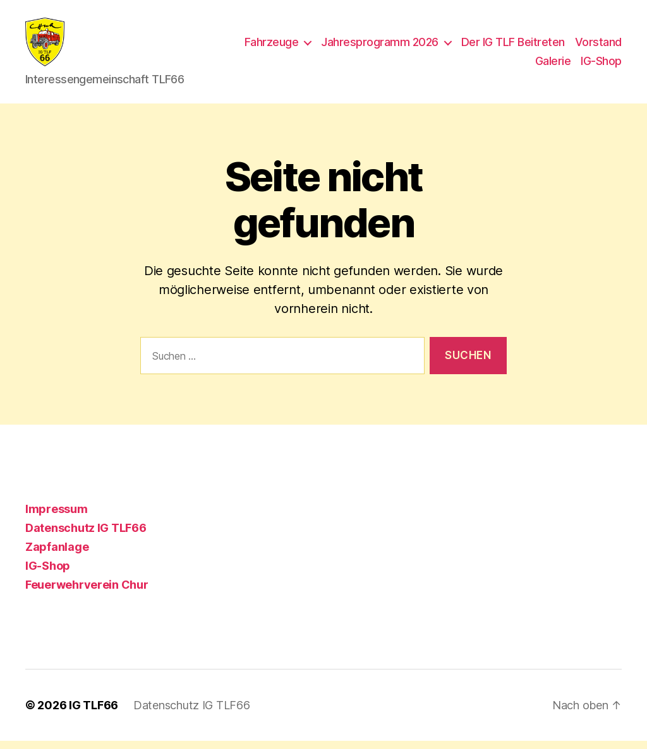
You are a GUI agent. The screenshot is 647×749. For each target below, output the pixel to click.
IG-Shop (601, 64)
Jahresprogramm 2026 (379, 46)
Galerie (553, 64)
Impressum (56, 517)
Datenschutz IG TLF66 (86, 536)
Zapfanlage (56, 555)
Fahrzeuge (272, 46)
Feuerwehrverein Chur (86, 592)
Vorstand (598, 46)
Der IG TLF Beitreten (513, 46)
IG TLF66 (93, 713)
